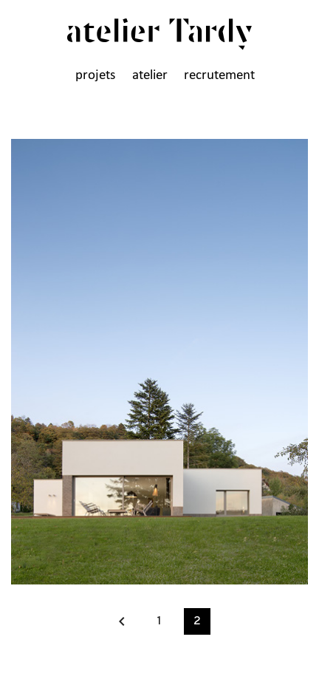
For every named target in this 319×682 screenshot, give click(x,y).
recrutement (219, 76)
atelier (150, 76)
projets (95, 76)
